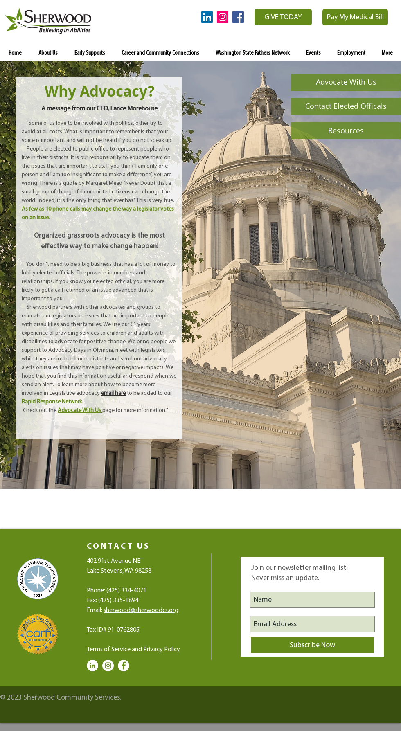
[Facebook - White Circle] (123, 665)
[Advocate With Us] (346, 82)
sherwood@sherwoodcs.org (141, 610)
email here (113, 393)
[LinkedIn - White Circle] (92, 665)
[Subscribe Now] (312, 645)
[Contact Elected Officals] (346, 106)
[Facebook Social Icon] (238, 17)
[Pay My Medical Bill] (355, 17)
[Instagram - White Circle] (108, 665)
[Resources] (346, 130)
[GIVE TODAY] (283, 17)
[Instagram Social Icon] (222, 17)
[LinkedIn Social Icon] (207, 17)
